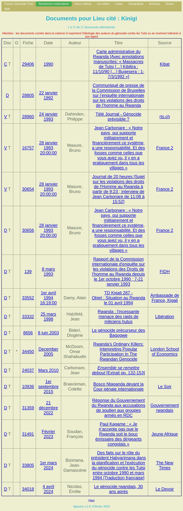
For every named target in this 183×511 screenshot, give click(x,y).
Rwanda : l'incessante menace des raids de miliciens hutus (118, 316)
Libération (164, 316)
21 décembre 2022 (48, 407)
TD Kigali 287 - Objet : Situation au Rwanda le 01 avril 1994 (118, 297)
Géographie (135, 3)
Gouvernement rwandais (164, 408)
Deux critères (83, 3)
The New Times (164, 465)
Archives (154, 3)
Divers (170, 3)
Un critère (103, 3)
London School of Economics (164, 351)
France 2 (164, 147)
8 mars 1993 (48, 271)
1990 (48, 64)
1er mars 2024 (48, 465)
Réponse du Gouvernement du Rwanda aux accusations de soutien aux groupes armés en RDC (118, 408)
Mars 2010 (48, 370)
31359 (28, 407)
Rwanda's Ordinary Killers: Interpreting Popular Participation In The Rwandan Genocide (118, 351)
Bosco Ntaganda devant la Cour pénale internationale (118, 386)
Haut (91, 500)
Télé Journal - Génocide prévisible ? (118, 116)
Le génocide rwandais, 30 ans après (118, 489)
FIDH (165, 271)
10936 (28, 386)
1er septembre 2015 (48, 386)
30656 (28, 230)
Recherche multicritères (54, 3)
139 (28, 271)
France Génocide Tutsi (18, 3)
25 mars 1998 (48, 316)
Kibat (165, 64)
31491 (28, 434)
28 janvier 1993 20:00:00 (48, 147)
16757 (28, 147)
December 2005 (48, 351)
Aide (7, 8)
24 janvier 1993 (48, 116)
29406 (28, 64)
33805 (28, 465)
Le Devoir (164, 489)
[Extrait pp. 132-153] (118, 370)
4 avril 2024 (48, 489)
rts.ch (164, 116)
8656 (28, 332)
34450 (28, 351)
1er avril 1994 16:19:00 (48, 297)
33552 (28, 297)
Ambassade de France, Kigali (164, 298)
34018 (28, 489)
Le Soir (164, 386)
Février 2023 (48, 434)
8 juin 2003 (48, 332)
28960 (28, 116)
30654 (28, 189)
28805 (28, 95)
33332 (28, 316)
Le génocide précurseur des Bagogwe (118, 333)
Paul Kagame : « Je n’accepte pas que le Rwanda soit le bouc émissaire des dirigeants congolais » (118, 434)
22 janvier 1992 (48, 95)
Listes (119, 3)
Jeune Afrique (165, 434)
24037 (28, 370)
